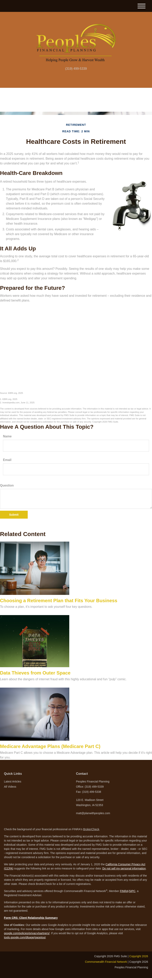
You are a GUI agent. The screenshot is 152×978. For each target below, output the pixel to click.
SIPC (132, 891)
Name (7, 436)
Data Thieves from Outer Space (35, 673)
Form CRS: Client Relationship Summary (31, 917)
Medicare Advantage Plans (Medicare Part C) (50, 746)
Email (7, 460)
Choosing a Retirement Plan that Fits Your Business (58, 600)
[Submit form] (14, 515)
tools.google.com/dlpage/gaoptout (25, 937)
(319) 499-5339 (76, 68)
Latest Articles (12, 781)
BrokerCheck (91, 829)
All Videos (10, 786)
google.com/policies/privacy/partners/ (26, 933)
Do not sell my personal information (124, 868)
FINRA (124, 891)
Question (7, 485)
